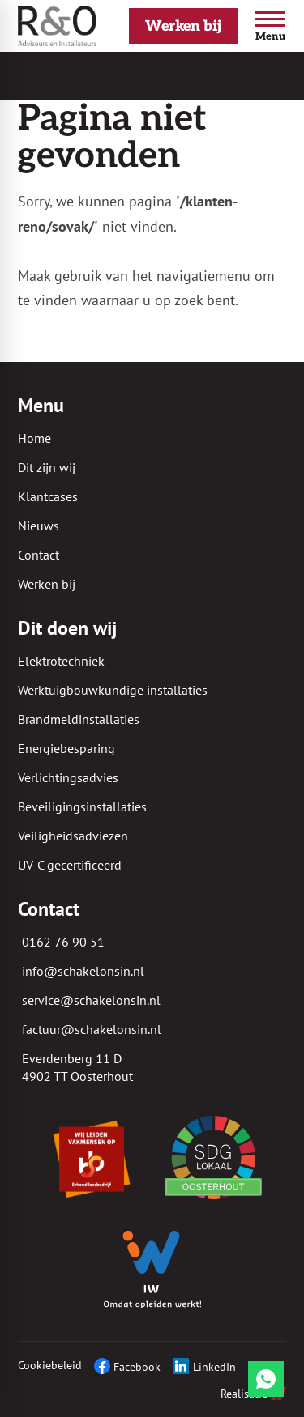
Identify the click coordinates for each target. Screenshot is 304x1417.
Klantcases (48, 496)
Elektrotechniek (61, 661)
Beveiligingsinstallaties (82, 806)
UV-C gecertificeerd (70, 865)
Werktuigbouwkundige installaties (113, 690)
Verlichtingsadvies (68, 777)
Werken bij (46, 584)
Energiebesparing (66, 748)
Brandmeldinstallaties (78, 719)
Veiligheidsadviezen (73, 836)
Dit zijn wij (46, 467)
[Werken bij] (183, 26)
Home (34, 438)
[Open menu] (270, 26)
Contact (38, 555)
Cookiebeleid (50, 1365)
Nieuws (38, 525)
